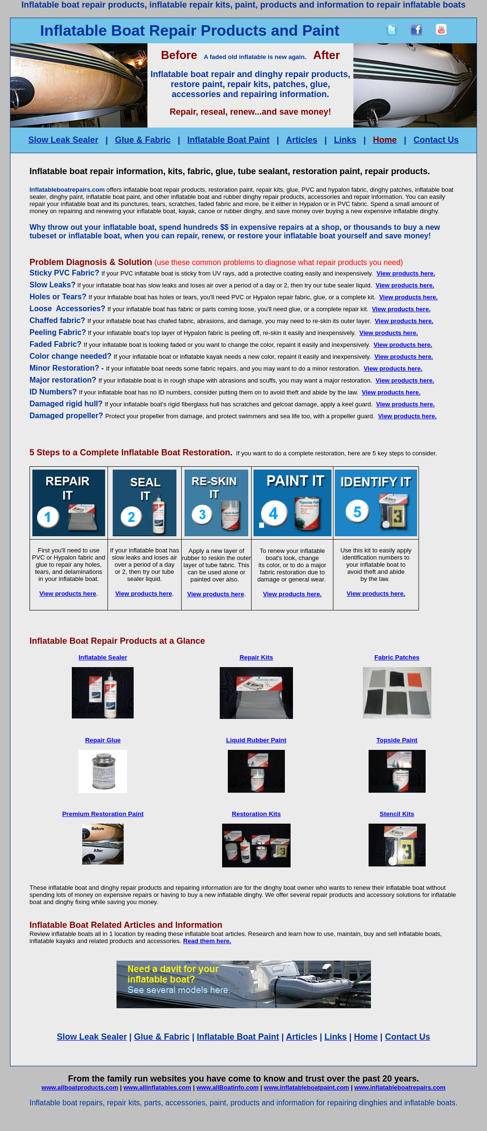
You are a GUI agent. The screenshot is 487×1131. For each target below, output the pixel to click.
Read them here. (207, 940)
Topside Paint (396, 740)
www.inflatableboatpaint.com (306, 1087)
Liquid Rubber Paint (256, 740)
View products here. (406, 273)
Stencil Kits (397, 813)
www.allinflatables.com (157, 1087)
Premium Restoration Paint (103, 813)
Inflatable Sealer (102, 657)
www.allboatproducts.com (79, 1087)
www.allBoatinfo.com (227, 1087)
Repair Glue (103, 740)
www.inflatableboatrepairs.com (400, 1087)
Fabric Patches (396, 657)
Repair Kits (256, 657)
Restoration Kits (256, 813)
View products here (68, 593)
